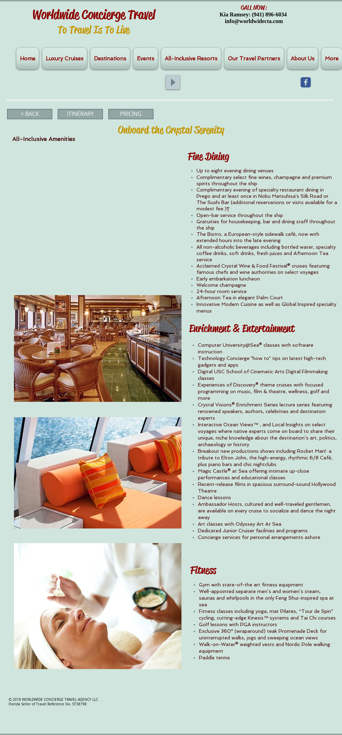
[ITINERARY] (80, 114)
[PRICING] (131, 114)
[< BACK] (29, 114)
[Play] (173, 82)
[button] (97, 348)
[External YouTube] (95, 213)
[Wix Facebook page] (305, 82)
